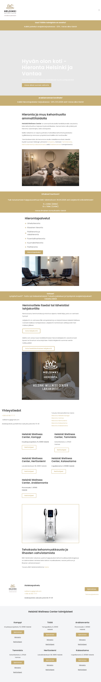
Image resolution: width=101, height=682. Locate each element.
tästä (46, 567)
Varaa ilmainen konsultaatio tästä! (50, 210)
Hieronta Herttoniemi (59, 421)
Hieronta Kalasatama (59, 423)
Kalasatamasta (40, 144)
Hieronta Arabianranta (59, 426)
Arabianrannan (55, 144)
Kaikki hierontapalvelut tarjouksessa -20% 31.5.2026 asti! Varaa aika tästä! (50, 102)
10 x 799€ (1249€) (50, 206)
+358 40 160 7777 (30, 594)
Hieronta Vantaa (57, 418)
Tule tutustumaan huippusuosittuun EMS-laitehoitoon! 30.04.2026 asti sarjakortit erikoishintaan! (50, 200)
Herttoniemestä (28, 144)
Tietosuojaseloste (92, 594)
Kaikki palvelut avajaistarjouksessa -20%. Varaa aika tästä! (50, 26)
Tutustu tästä (50, 298)
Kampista (50, 142)
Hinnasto (17, 668)
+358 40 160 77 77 (8, 415)
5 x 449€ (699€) (50, 204)
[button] (99, 10)
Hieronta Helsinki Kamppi (60, 415)
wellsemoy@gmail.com (32, 591)
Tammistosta (67, 142)
